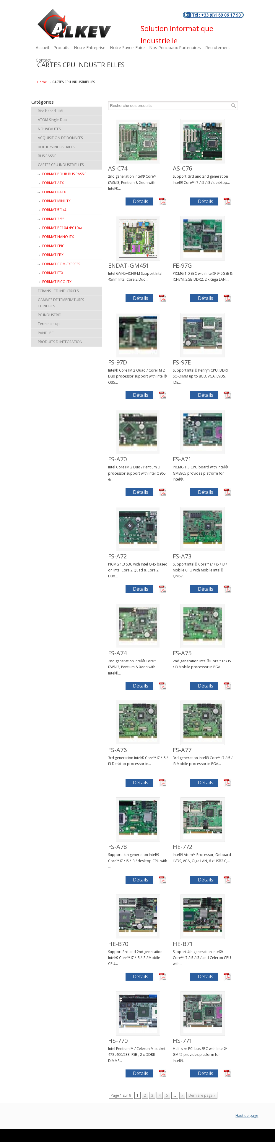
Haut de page (246, 1115)
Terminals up (49, 323)
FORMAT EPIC (53, 245)
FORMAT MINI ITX (56, 200)
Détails (140, 201)
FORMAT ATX (53, 182)
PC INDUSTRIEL (50, 314)
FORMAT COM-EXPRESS (61, 263)
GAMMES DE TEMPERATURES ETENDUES (61, 302)
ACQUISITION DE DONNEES (60, 137)
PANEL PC (46, 332)
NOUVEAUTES (49, 128)
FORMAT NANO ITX (58, 236)
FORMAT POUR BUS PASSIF (64, 173)
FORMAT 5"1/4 (54, 209)
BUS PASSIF (47, 155)
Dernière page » (201, 1095)
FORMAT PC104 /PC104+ (62, 227)
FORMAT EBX (53, 254)
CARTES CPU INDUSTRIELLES (61, 164)
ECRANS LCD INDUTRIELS (58, 290)
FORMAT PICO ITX (56, 281)
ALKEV (74, 24)
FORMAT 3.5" (53, 218)
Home (42, 82)
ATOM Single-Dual (53, 119)
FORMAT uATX (54, 192)
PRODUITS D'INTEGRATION (60, 341)
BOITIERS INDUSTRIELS (56, 147)
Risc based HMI (50, 110)
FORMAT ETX (52, 272)
